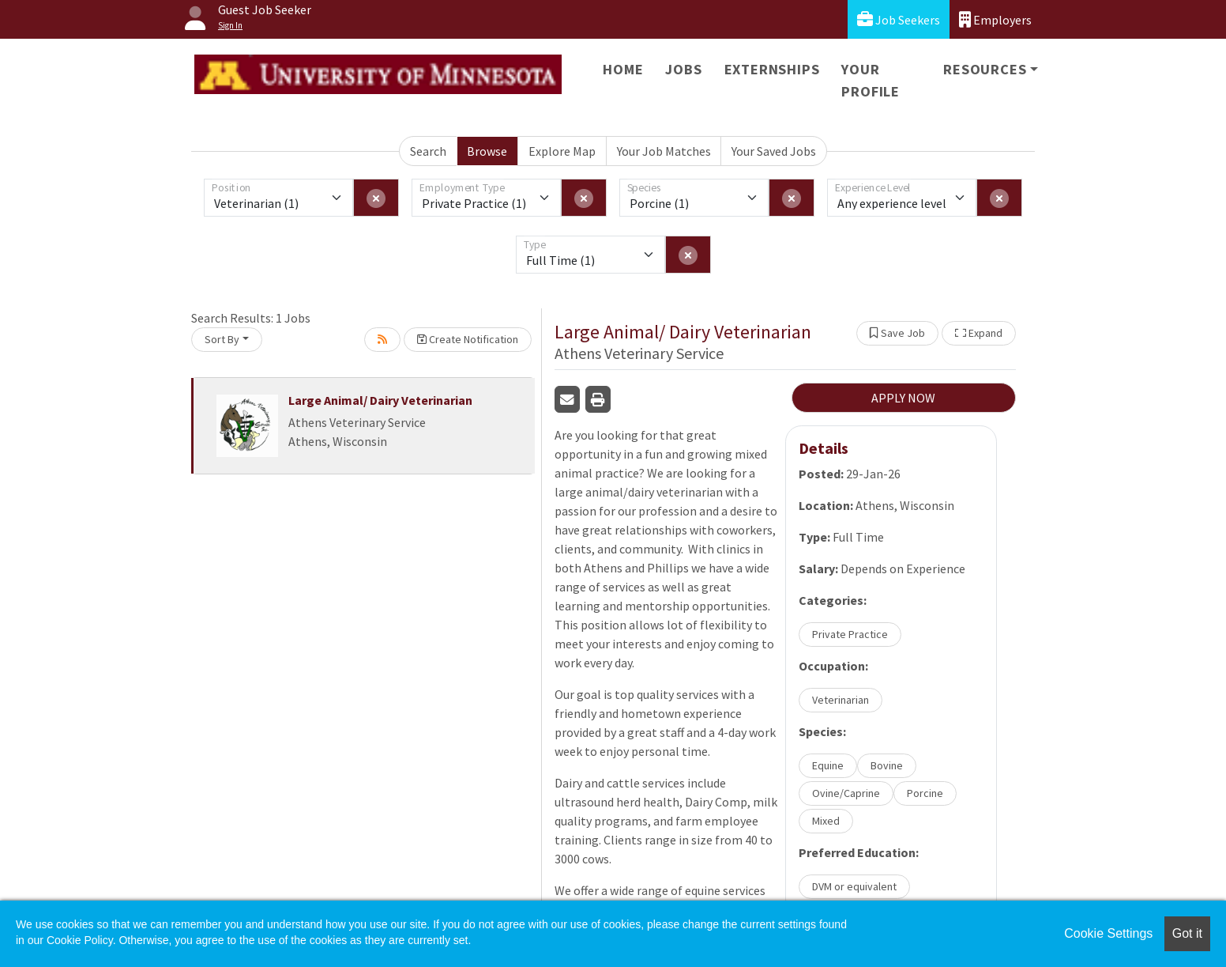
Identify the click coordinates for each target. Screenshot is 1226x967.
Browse (487, 151)
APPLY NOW (903, 398)
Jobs (683, 69)
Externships (772, 69)
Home (623, 69)
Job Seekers (898, 19)
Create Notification (467, 339)
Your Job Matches (664, 151)
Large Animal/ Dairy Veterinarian (380, 400)
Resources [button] (984, 69)
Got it (1187, 933)
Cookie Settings (1108, 933)
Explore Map (562, 151)
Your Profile (870, 80)
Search (428, 151)
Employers (995, 19)
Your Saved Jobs (773, 151)
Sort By (222, 339)
